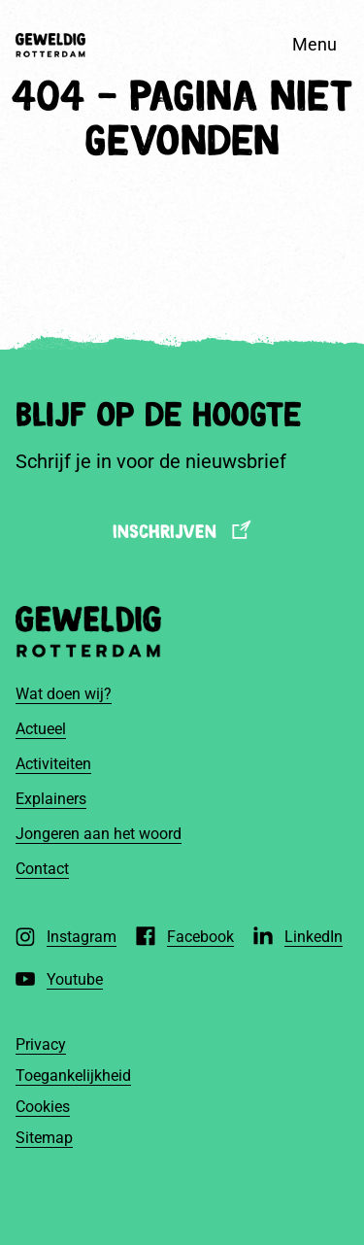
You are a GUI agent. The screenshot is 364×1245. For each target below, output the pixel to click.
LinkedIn (313, 936)
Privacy (41, 1044)
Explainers (51, 799)
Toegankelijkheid (73, 1075)
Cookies (43, 1106)
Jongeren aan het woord (99, 833)
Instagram (81, 936)
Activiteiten (53, 764)
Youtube (75, 979)
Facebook (200, 936)
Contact (42, 868)
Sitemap (44, 1137)
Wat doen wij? (64, 694)
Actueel (41, 729)
